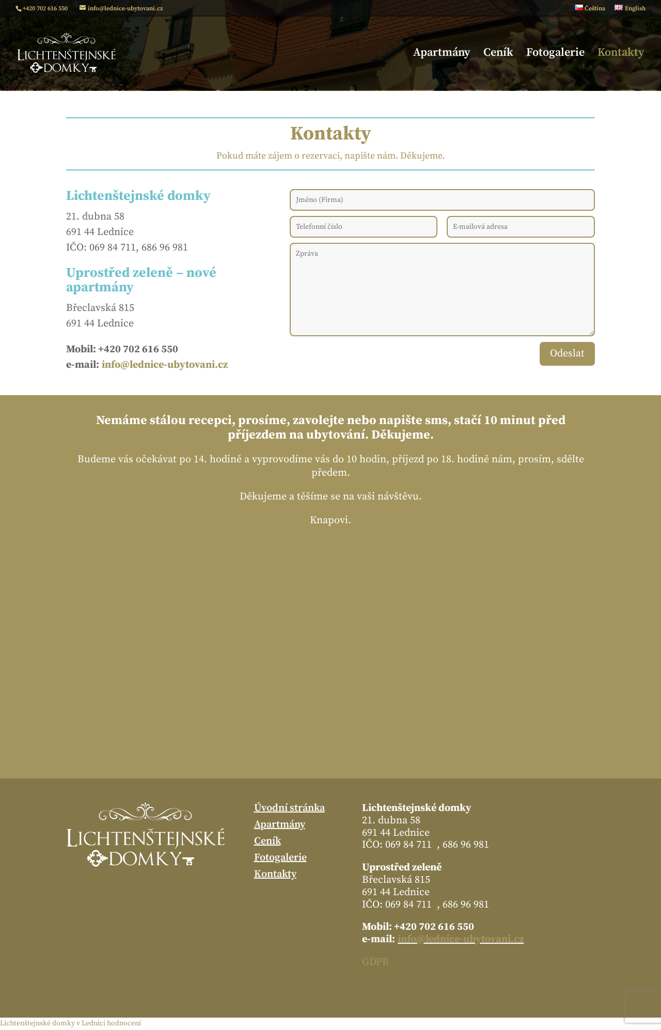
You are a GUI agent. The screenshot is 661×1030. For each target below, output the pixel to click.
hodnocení (124, 1023)
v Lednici (90, 1023)
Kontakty (620, 54)
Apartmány (441, 54)
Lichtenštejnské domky (37, 1023)
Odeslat (567, 353)
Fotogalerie (555, 54)
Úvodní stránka (289, 808)
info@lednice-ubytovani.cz (461, 939)
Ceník (498, 54)
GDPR (375, 962)
